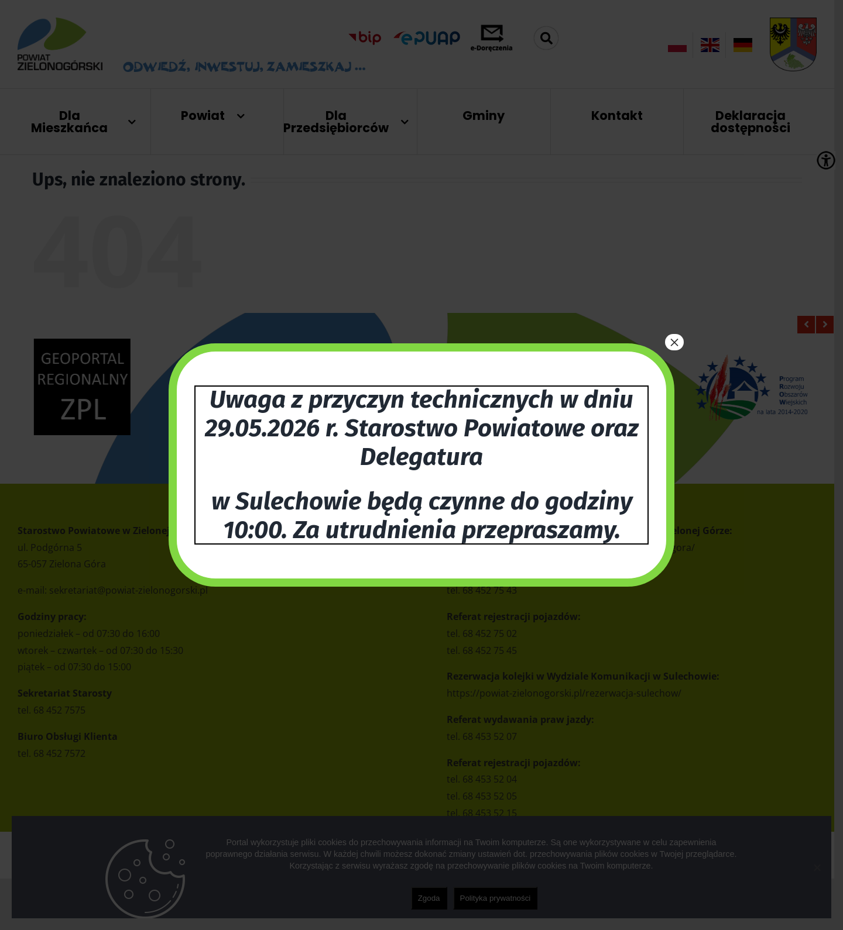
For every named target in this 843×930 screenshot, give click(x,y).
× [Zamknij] (674, 342)
